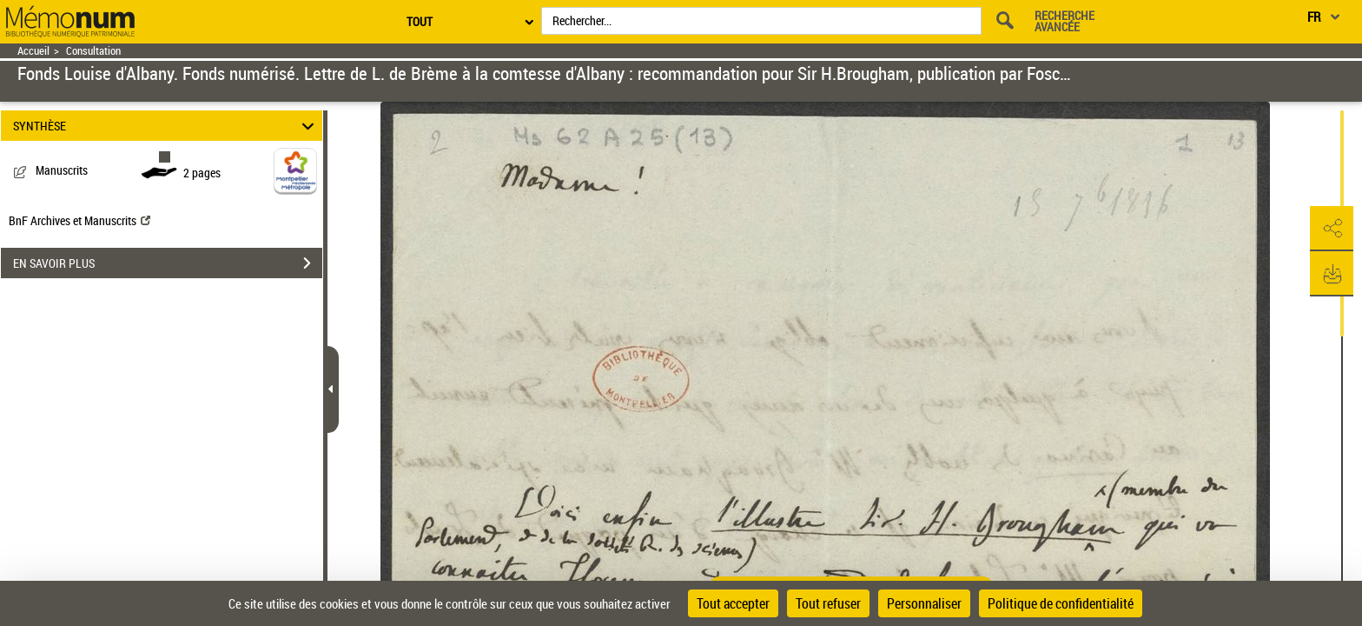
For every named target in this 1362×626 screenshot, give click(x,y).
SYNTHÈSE (166, 125)
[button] (1331, 228)
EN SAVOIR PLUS (167, 263)
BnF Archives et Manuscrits (79, 220)
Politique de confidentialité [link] (1061, 603)
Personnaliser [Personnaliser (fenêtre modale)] (924, 603)
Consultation (93, 50)
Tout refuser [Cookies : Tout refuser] (828, 603)
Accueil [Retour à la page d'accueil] (33, 50)
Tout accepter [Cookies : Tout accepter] (733, 603)
